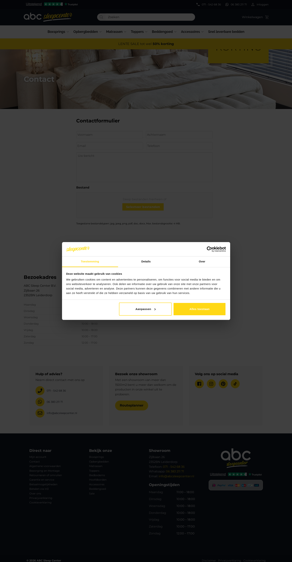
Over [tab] (202, 261)
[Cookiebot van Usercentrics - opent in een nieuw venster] (209, 249)
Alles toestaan (199, 309)
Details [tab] (146, 261)
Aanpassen (145, 309)
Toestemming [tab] (90, 261)
